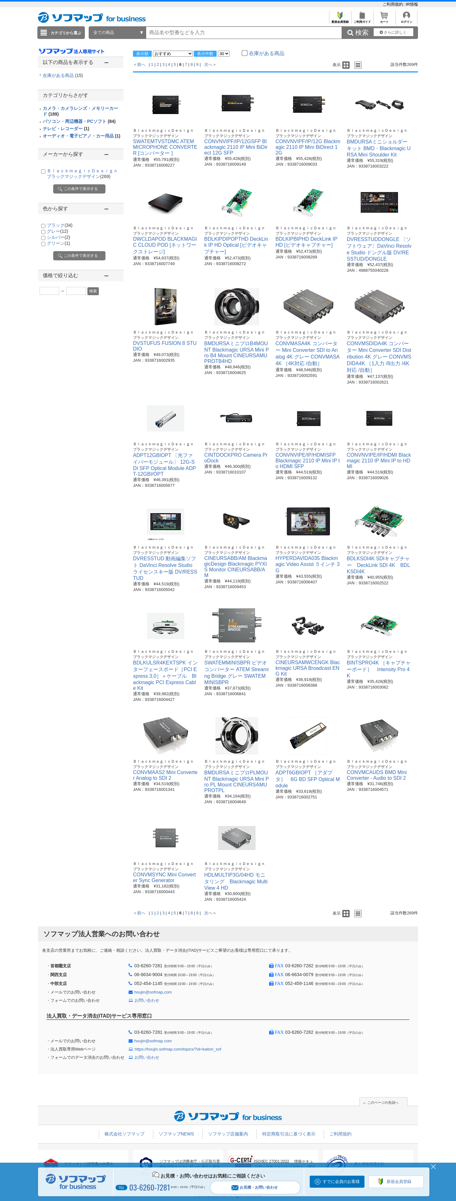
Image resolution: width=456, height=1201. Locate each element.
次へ (208, 64)
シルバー (58, 237)
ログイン (406, 20)
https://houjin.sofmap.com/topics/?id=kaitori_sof (178, 1049)
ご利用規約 (393, 4)
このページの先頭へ (383, 1102)
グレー (57, 231)
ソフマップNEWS (176, 1133)
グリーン (58, 243)
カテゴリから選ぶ (66, 33)
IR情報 (412, 4)
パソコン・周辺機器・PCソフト (79, 121)
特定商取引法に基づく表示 (288, 1133)
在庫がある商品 (63, 75)
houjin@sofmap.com (153, 992)
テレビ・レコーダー (66, 128)
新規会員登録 (340, 20)
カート (384, 20)
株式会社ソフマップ (124, 1133)
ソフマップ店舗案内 (228, 1133)
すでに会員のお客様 (341, 1181)
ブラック (60, 225)
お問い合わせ (147, 1000)
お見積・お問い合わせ (254, 1187)
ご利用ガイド (362, 20)
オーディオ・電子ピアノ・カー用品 (81, 135)
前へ (141, 64)
